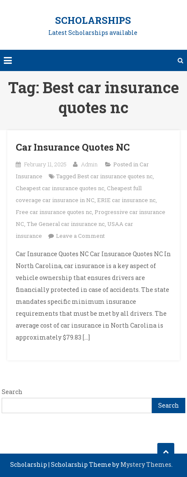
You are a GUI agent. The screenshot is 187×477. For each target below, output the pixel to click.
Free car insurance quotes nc (54, 212)
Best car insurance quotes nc (115, 176)
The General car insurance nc (66, 224)
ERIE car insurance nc (126, 200)
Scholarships (93, 20)
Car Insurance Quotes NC (73, 147)
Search (12, 392)
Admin (89, 164)
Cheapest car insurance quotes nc (60, 188)
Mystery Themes (145, 464)
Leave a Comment (80, 236)
